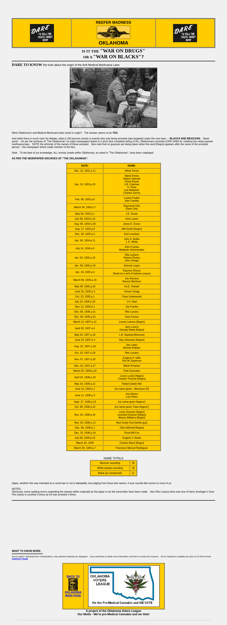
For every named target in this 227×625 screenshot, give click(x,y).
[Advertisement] (113, 7)
